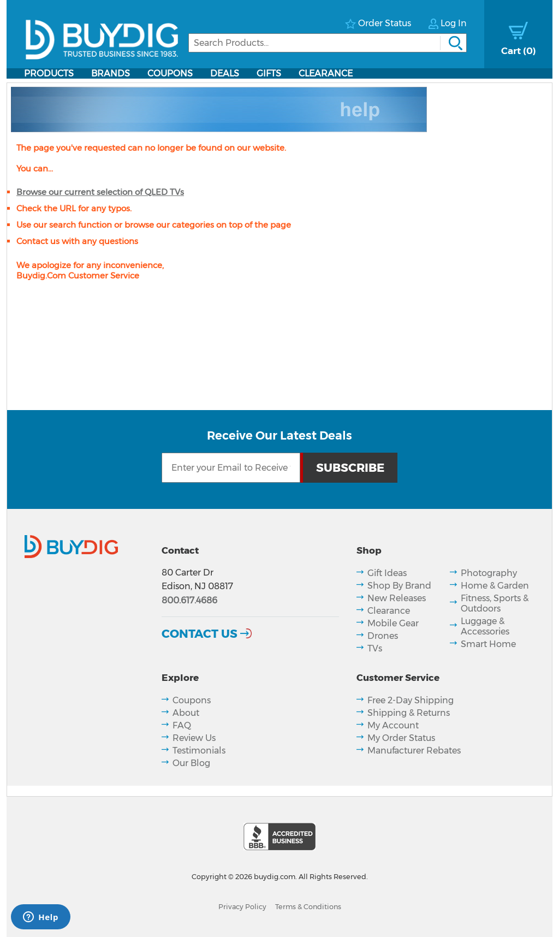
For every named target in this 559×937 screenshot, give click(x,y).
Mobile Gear (393, 623)
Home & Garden (495, 585)
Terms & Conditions (308, 907)
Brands (110, 73)
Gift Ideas (387, 573)
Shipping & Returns (408, 713)
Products (49, 73)
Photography (489, 573)
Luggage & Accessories (485, 626)
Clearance (326, 73)
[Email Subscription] (231, 468)
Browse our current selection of (100, 192)
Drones (382, 636)
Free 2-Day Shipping (410, 700)
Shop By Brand (399, 585)
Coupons (170, 73)
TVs (374, 648)
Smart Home (488, 644)
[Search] (327, 42)
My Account (393, 725)
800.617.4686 (189, 600)
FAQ (182, 725)
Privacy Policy (242, 907)
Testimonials (199, 750)
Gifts (269, 73)
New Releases (396, 598)
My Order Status (401, 738)
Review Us (194, 738)
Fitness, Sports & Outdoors (494, 603)
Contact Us (199, 633)
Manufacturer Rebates (414, 750)
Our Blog (191, 763)
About (186, 713)
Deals (224, 73)
